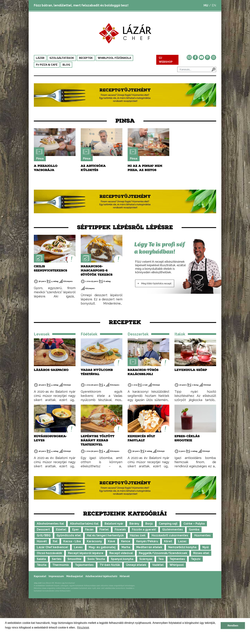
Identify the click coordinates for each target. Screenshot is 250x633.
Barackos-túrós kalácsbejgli (143, 372)
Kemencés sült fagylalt (141, 438)
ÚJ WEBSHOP (165, 59)
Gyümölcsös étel (69, 535)
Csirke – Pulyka (194, 523)
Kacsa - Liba (72, 541)
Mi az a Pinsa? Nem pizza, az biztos (145, 168)
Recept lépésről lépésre (85, 553)
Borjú (149, 523)
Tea (161, 559)
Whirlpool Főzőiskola (114, 58)
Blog (66, 64)
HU (206, 5)
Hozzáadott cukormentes (170, 535)
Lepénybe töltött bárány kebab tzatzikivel (97, 440)
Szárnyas (145, 559)
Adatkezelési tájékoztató (101, 576)
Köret (168, 541)
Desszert (43, 529)
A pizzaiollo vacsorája (45, 168)
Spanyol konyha (122, 559)
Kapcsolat (40, 576)
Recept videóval (121, 553)
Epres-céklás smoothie (187, 438)
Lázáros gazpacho (51, 370)
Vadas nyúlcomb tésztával (97, 372)
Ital (55, 541)
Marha (126, 547)
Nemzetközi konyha (182, 547)
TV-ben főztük (110, 565)
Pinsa (40, 158)
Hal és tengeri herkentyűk (105, 535)
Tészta (41, 565)
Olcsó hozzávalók (49, 553)
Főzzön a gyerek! (144, 529)
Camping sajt (168, 523)
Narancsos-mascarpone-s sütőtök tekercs (96, 270)
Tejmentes (177, 559)
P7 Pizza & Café (46, 64)
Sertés (56, 559)
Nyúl (205, 547)
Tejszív (196, 559)
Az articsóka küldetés (93, 168)
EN (214, 5)
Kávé (111, 541)
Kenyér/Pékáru (147, 541)
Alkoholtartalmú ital (84, 523)
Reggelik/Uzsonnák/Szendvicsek (163, 553)
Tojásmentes (84, 565)
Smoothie (74, 559)
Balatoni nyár (114, 523)
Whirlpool (177, 565)
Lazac (182, 541)
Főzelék (120, 529)
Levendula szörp (190, 370)
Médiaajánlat (74, 576)
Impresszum (56, 576)
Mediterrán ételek (149, 547)
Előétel (61, 529)
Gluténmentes (172, 529)
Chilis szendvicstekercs (50, 268)
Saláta (41, 559)
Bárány (134, 523)
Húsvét (42, 541)
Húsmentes (202, 535)
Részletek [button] (83, 627)
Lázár (40, 58)
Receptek (86, 58)
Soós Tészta (96, 559)
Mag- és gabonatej (102, 547)
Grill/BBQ (44, 535)
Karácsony (94, 541)
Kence (125, 541)
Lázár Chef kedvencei (52, 547)
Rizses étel (201, 553)
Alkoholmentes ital (50, 523)
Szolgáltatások (61, 58)
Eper (75, 529)
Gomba (194, 529)
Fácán (89, 529)
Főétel (104, 529)
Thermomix (60, 565)
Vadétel (158, 565)
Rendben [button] (232, 625)
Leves (78, 547)
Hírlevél (125, 576)
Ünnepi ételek (136, 565)
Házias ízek (137, 535)
